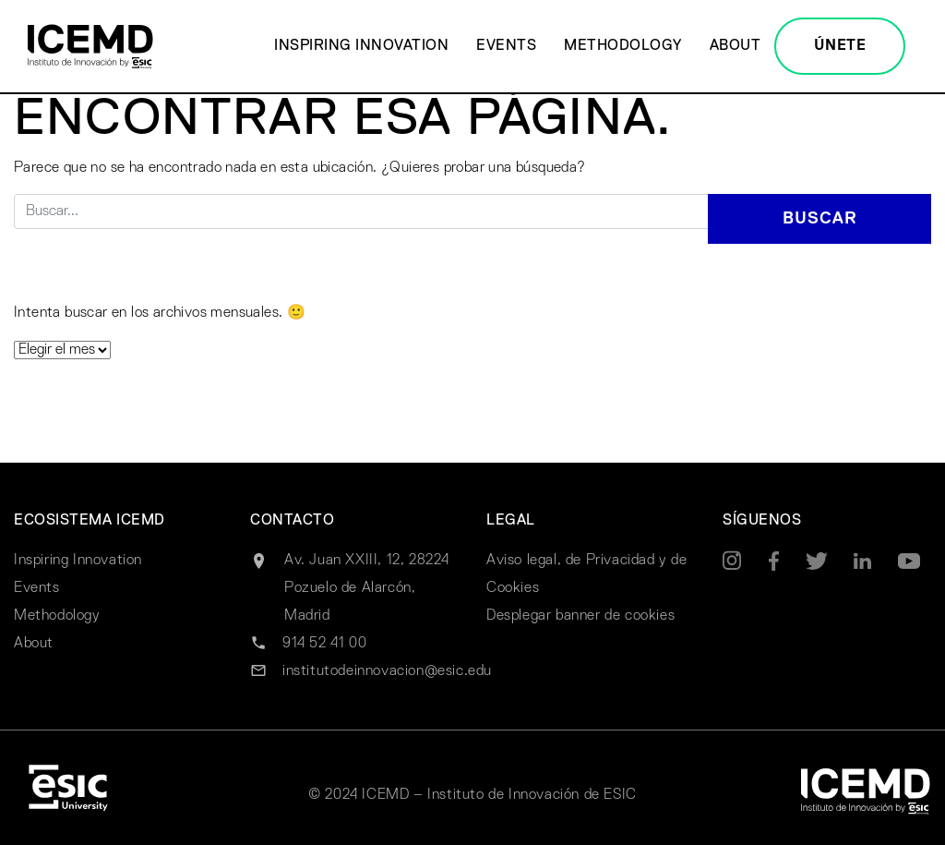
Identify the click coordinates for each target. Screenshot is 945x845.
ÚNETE (840, 46)
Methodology (623, 46)
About (735, 46)
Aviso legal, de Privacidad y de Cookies (587, 574)
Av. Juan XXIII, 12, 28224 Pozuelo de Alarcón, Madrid (366, 588)
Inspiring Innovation (361, 46)
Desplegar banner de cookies (580, 616)
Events (506, 46)
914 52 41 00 (324, 643)
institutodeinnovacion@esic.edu (387, 671)
